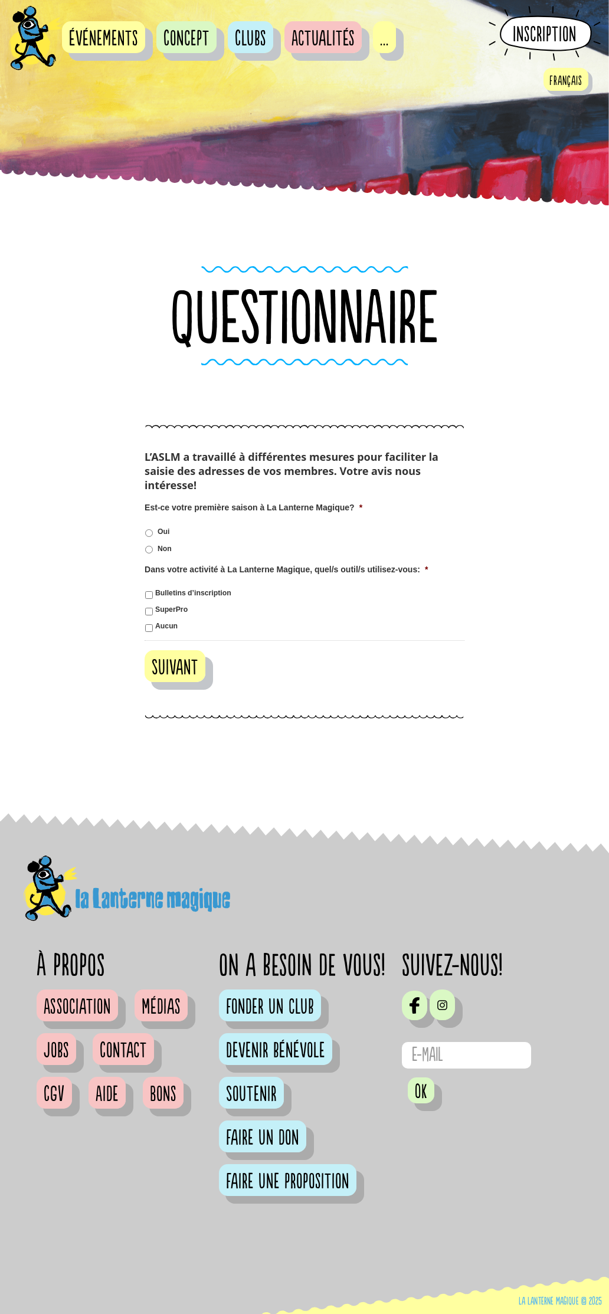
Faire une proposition (287, 1181)
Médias (161, 1007)
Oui (163, 531)
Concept (186, 39)
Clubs (250, 39)
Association (77, 1007)
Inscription (545, 34)
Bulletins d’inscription (193, 593)
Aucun (166, 626)
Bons (163, 1094)
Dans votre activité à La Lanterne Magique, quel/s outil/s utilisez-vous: (286, 569)
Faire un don (262, 1138)
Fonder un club (270, 1007)
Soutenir (251, 1094)
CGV (54, 1094)
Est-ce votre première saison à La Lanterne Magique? (253, 507)
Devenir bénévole (275, 1050)
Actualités (323, 39)
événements (103, 39)
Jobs (56, 1050)
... (384, 39)
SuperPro (171, 609)
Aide (107, 1094)
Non (165, 549)
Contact (123, 1050)
